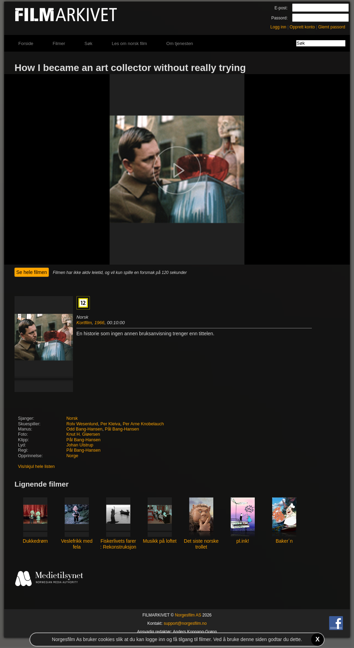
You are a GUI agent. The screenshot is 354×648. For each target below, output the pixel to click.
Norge (72, 455)
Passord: (279, 18)
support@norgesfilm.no (185, 623)
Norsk (72, 418)
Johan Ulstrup (79, 445)
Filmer (59, 43)
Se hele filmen (31, 272)
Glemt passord (331, 27)
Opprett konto (302, 27)
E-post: (281, 8)
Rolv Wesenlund (82, 423)
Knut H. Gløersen (83, 434)
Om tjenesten (179, 43)
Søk (88, 43)
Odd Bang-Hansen (84, 429)
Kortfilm (84, 322)
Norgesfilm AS (188, 615)
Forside (25, 43)
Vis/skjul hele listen (36, 466)
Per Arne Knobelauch (143, 423)
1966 (99, 322)
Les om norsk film (129, 43)
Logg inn (278, 27)
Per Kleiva (110, 423)
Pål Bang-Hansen (122, 429)
